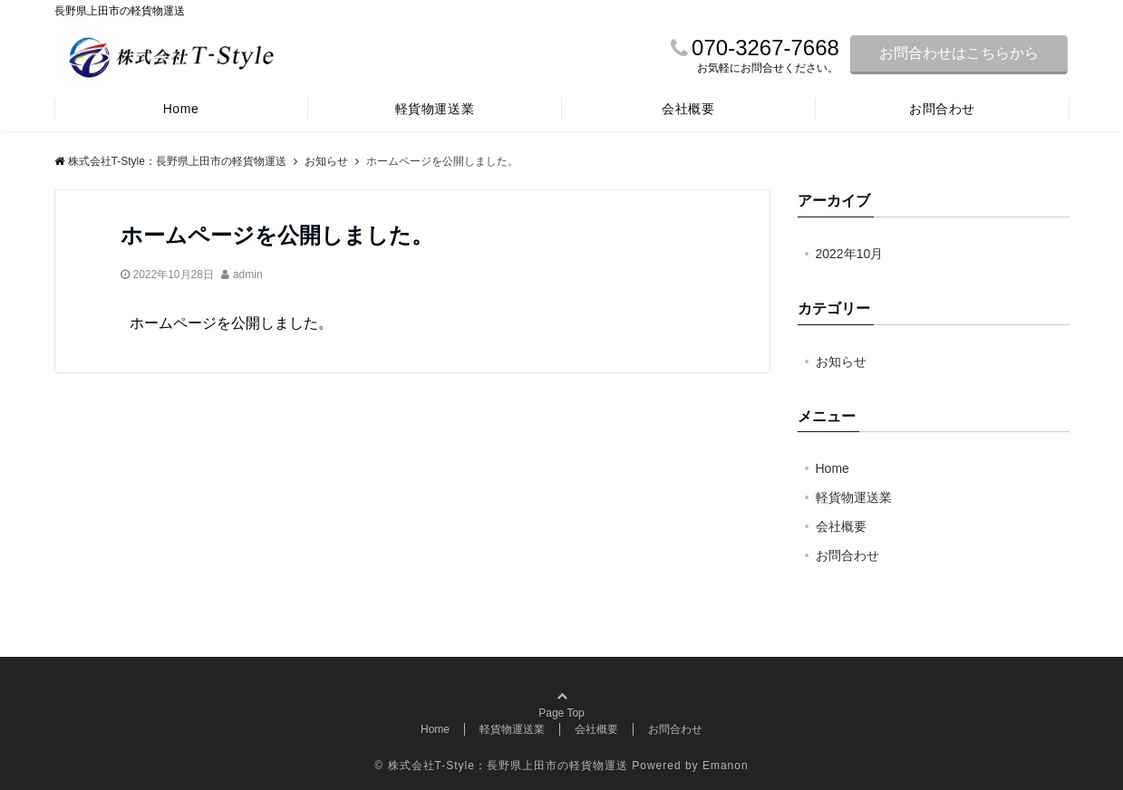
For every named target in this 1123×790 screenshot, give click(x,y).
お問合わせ (942, 108)
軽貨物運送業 (434, 108)
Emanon (725, 765)
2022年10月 (850, 253)
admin (248, 274)
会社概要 (688, 108)
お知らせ (841, 361)
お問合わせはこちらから (959, 53)
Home (181, 108)
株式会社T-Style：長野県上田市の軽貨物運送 (170, 161)
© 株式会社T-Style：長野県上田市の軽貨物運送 (501, 765)
